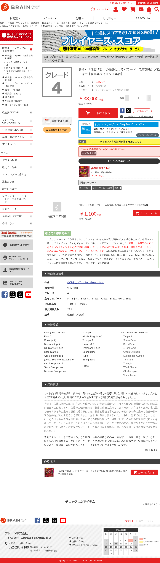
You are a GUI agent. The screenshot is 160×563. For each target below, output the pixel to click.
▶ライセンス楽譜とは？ (119, 161)
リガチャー (110, 18)
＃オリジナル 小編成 (102, 188)
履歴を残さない (152, 504)
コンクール (48, 18)
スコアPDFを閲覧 (60, 121)
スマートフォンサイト (149, 521)
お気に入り (142, 111)
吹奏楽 (15, 18)
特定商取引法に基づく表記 (85, 545)
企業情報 (114, 3)
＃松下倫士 (85, 188)
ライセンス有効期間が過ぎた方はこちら (121, 141)
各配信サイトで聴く (58, 129)
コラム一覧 (102, 9)
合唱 (79, 18)
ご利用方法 (77, 538)
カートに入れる (98, 113)
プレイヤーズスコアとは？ (148, 135)
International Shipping (148, 3)
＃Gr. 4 (117, 188)
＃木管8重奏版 (89, 153)
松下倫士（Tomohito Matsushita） (85, 282)
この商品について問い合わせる (136, 116)
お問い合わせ (127, 3)
